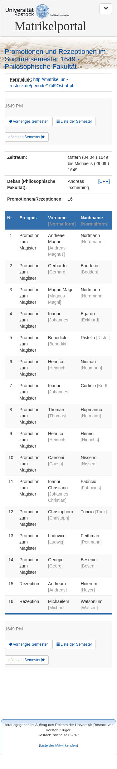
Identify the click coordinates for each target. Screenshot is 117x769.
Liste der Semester (74, 121)
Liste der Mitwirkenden (58, 745)
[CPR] (104, 181)
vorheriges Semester (28, 121)
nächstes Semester (26, 137)
